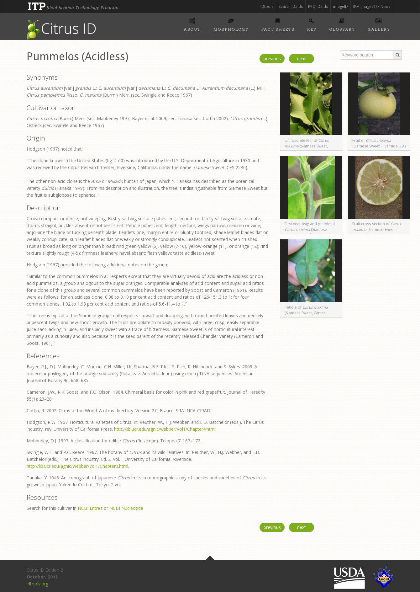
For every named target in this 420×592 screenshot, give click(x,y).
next (301, 58)
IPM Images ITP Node (372, 6)
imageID (340, 6)
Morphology (231, 24)
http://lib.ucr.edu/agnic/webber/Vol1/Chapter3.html (77, 466)
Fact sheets (278, 24)
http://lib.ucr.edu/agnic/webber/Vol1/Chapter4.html (165, 429)
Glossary (342, 24)
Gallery (379, 24)
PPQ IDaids (318, 6)
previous (272, 58)
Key (312, 24)
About (192, 24)
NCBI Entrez (90, 508)
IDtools (266, 6)
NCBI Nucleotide (126, 508)
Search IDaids (291, 6)
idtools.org (37, 584)
